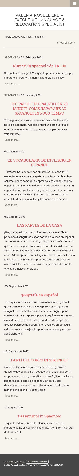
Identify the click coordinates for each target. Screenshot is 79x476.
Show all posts (66, 42)
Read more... (11, 83)
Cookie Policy (10, 461)
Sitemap (21, 461)
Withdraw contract (37, 461)
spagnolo (11, 57)
